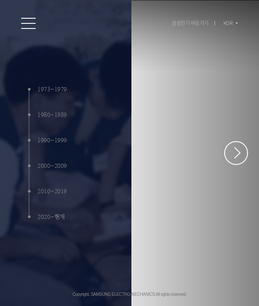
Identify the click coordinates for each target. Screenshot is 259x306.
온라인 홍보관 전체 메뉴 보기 (28, 23)
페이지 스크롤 (236, 153)
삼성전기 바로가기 (190, 23)
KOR (228, 23)
